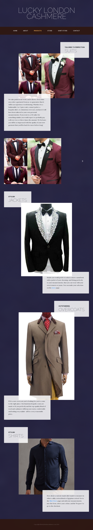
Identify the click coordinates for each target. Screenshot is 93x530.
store (54, 288)
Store (49, 30)
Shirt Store (62, 30)
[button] (10, 161)
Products (38, 30)
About (25, 30)
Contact (76, 30)
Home (15, 30)
